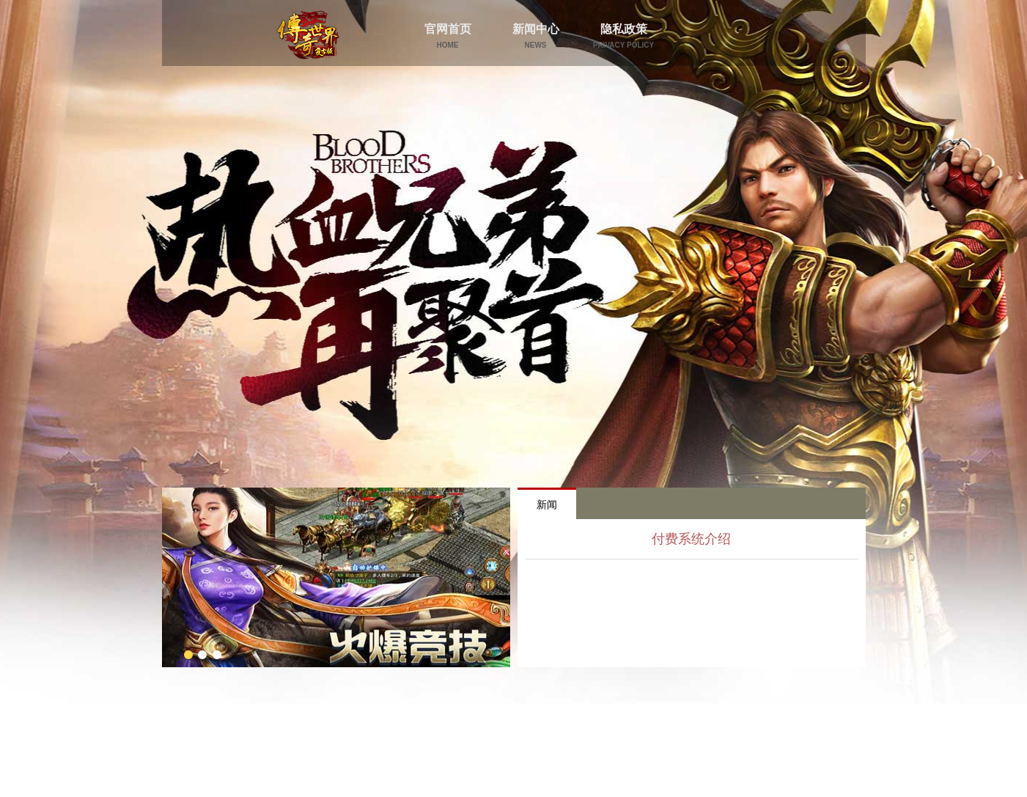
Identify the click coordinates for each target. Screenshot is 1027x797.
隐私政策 (624, 36)
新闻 (547, 504)
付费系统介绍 (691, 539)
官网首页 (447, 36)
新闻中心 (535, 36)
